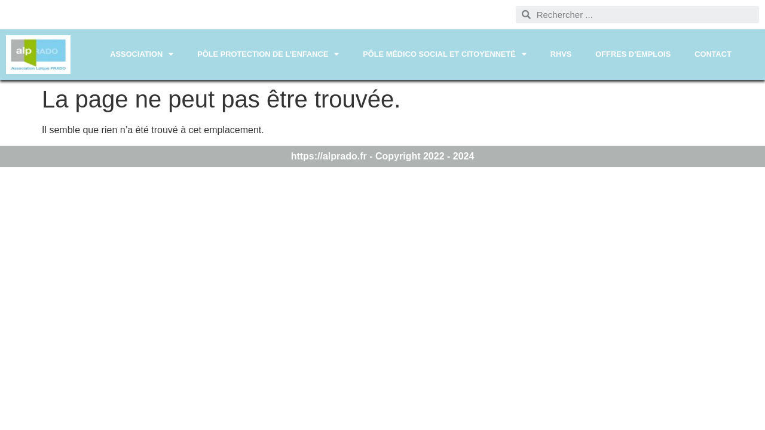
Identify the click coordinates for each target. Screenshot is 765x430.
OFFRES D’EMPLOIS (633, 54)
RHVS (561, 54)
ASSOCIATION (141, 54)
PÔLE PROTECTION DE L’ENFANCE (268, 54)
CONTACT (713, 54)
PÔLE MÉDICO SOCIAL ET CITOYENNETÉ (445, 54)
